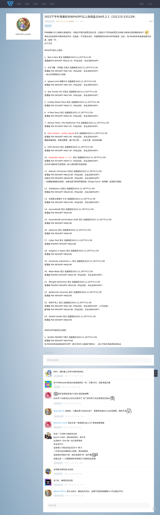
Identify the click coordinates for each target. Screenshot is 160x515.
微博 (151, 21)
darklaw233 (58, 463)
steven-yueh (49, 21)
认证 (150, 4)
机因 (27, 4)
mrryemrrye (58, 485)
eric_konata (58, 376)
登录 (141, 4)
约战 (43, 4)
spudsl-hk (57, 403)
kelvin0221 (58, 474)
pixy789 (57, 387)
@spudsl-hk (59, 411)
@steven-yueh (60, 423)
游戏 (19, 4)
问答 (35, 4)
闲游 (52, 4)
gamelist (48, 26)
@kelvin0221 (60, 491)
